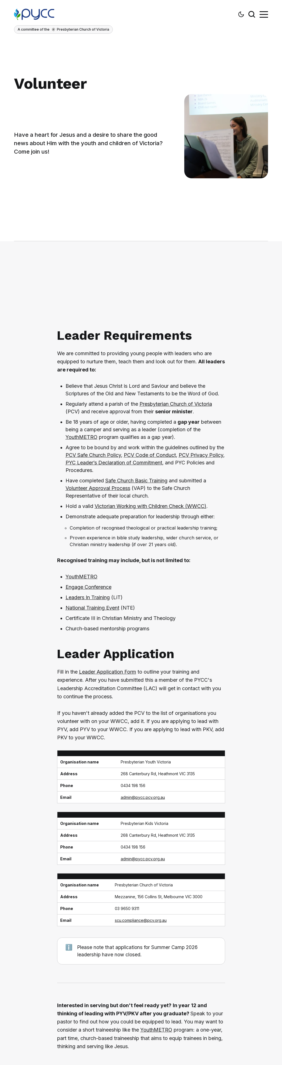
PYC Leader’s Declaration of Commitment (114, 463)
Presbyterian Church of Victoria (175, 404)
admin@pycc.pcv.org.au (143, 797)
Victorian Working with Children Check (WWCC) (150, 506)
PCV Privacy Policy (201, 455)
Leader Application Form (107, 672)
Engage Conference (88, 587)
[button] (241, 14)
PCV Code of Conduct (150, 455)
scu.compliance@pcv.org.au (141, 920)
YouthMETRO (81, 437)
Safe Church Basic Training (136, 481)
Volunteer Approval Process (98, 488)
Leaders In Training (88, 597)
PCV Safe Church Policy (93, 455)
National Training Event (92, 608)
